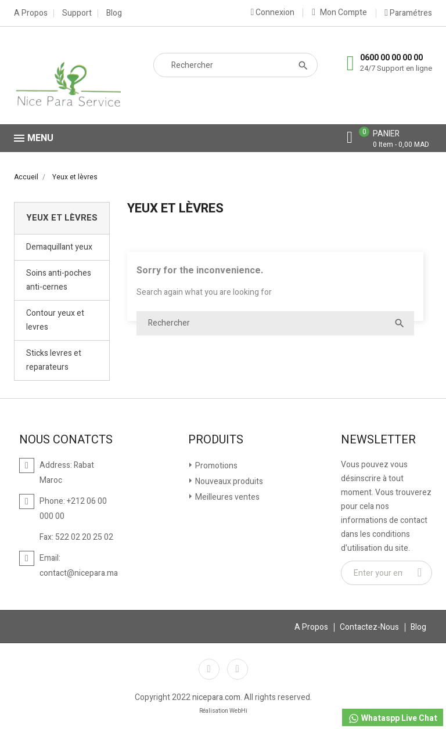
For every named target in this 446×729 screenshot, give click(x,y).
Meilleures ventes (226, 497)
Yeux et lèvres (62, 217)
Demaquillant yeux (59, 247)
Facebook (209, 669)
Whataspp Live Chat (392, 718)
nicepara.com (216, 697)
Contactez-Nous (369, 627)
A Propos (31, 13)
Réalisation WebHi (223, 711)
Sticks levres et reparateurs (53, 360)
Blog (114, 13)
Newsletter (378, 440)
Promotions (215, 466)
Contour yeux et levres (55, 320)
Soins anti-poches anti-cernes (58, 280)
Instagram (237, 669)
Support (77, 13)
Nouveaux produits (228, 481)
